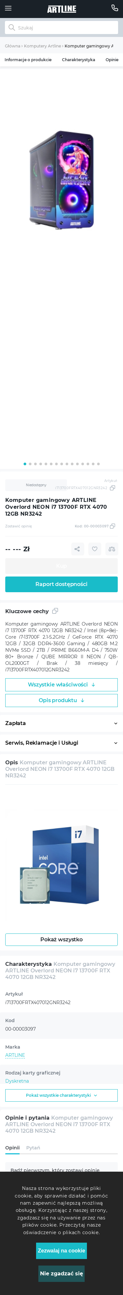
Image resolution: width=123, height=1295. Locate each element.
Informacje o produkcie (28, 59)
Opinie (112, 59)
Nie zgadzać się (61, 1273)
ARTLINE (15, 1055)
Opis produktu (61, 700)
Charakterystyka (78, 59)
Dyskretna (17, 1081)
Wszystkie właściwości (61, 685)
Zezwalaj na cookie (61, 1250)
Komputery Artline (42, 46)
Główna (12, 46)
